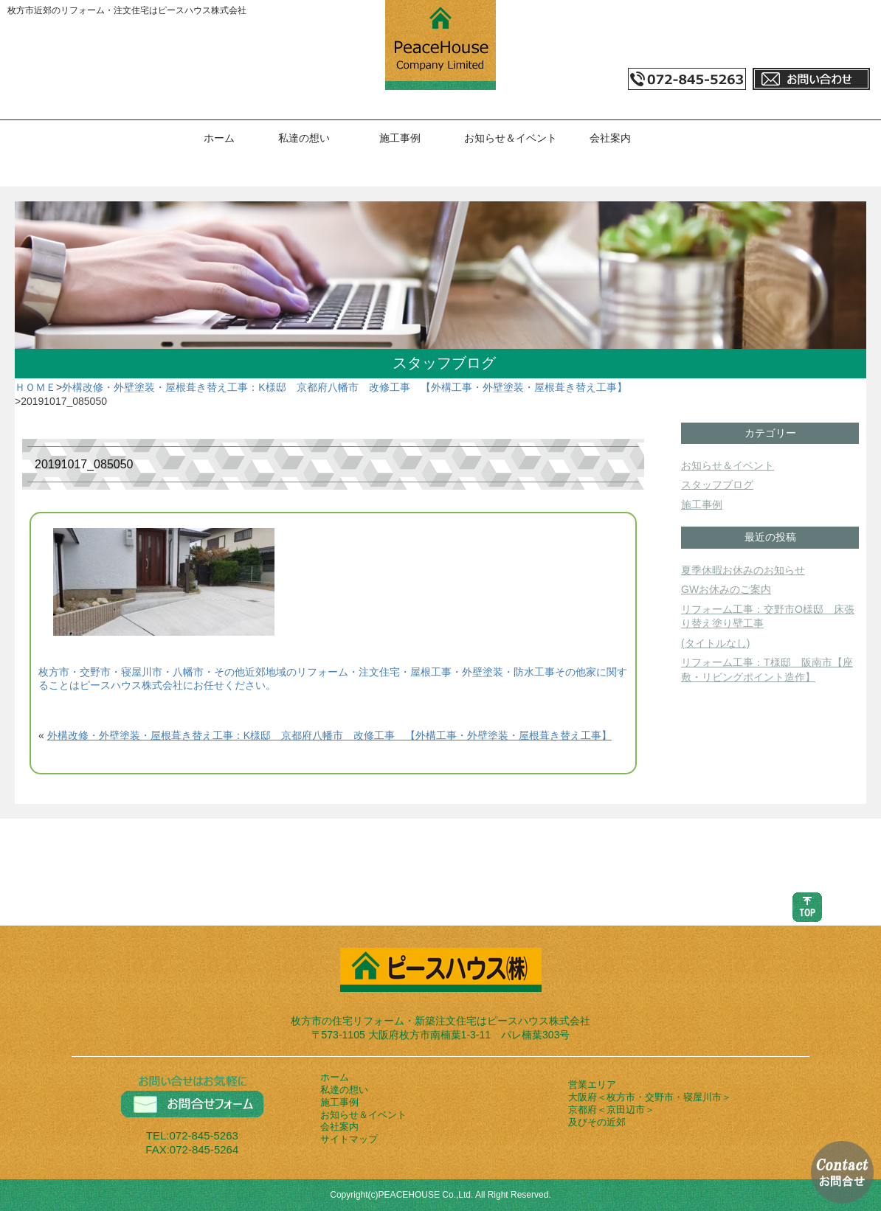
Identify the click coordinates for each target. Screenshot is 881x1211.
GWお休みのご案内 (726, 589)
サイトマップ (349, 1139)
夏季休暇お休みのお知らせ (743, 570)
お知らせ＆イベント (510, 138)
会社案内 (610, 138)
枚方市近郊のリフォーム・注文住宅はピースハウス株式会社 (126, 10)
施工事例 (400, 138)
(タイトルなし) (715, 643)
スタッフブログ (717, 484)
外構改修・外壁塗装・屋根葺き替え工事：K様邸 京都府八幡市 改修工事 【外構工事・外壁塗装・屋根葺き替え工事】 (344, 387)
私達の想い (304, 138)
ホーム (219, 138)
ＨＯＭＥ (35, 387)
